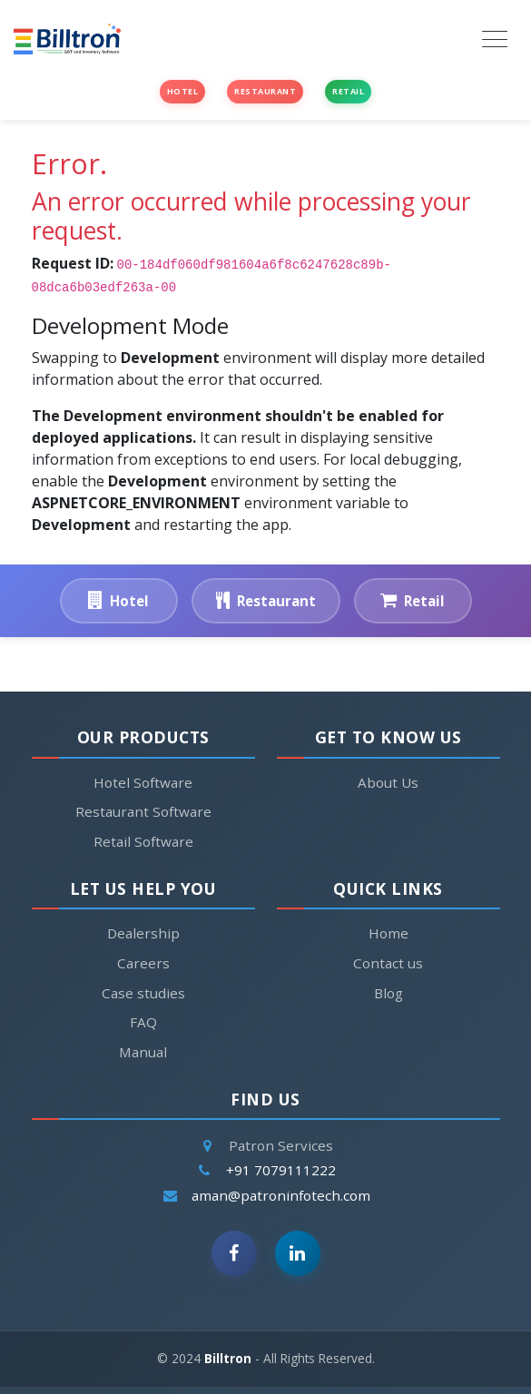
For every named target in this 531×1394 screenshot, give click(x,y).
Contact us (388, 964)
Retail (348, 91)
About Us (388, 782)
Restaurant (265, 91)
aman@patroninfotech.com (281, 1200)
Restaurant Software (143, 811)
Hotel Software (142, 782)
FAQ (143, 1022)
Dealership (143, 933)
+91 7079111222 (281, 1174)
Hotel (183, 91)
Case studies (143, 993)
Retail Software (143, 841)
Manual (143, 1052)
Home (388, 934)
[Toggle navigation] (494, 39)
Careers (143, 963)
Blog (388, 994)
